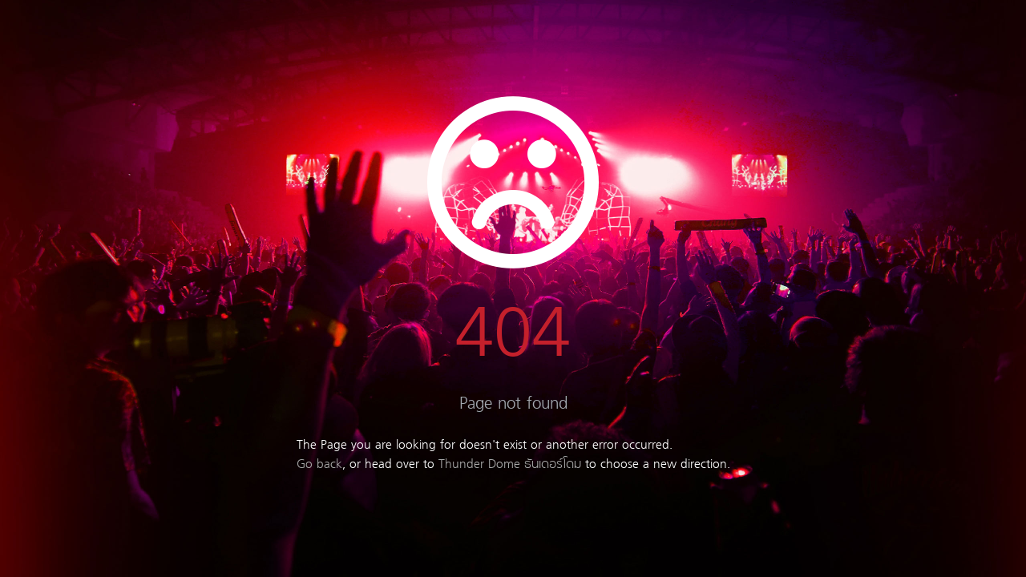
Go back (319, 464)
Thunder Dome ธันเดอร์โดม (509, 464)
